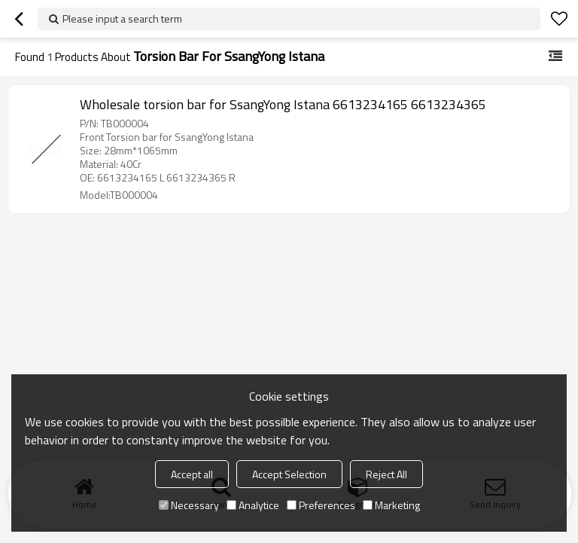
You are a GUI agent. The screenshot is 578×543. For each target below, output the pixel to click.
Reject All (386, 474)
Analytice (253, 505)
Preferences (321, 505)
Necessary (189, 505)
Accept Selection (289, 474)
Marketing (391, 505)
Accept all (192, 474)
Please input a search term (122, 18)
